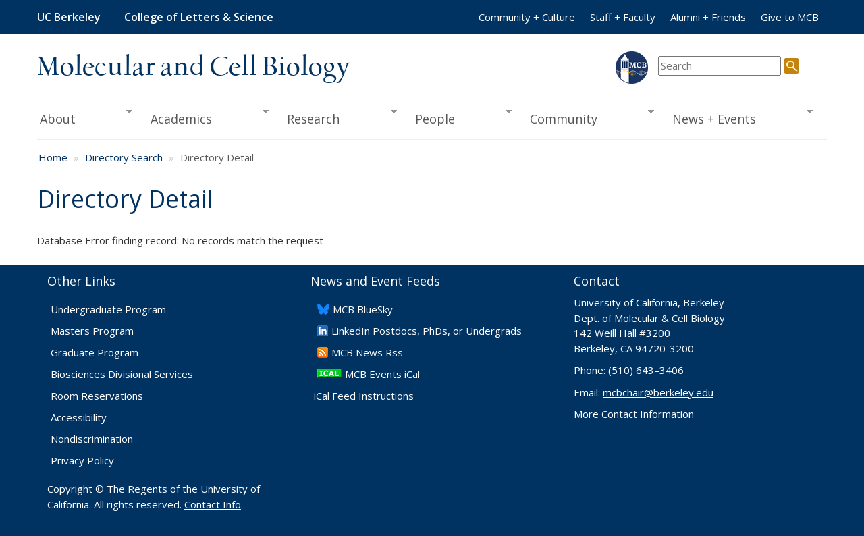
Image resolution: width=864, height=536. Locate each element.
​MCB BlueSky (363, 309)
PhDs (435, 331)
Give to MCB (790, 17)
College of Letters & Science (198, 16)
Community (588, 117)
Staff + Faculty (622, 17)
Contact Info (212, 504)
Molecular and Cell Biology (193, 67)
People (459, 117)
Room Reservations (97, 395)
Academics (205, 117)
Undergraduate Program (108, 309)
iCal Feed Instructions (364, 395)
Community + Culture (527, 17)
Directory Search (124, 157)
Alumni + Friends (708, 17)
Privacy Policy (82, 460)
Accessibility (79, 417)
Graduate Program (94, 352)
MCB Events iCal (382, 374)
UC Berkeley (69, 16)
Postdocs (395, 331)
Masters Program (92, 331)
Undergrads (494, 331)
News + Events (738, 117)
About (84, 117)
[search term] (719, 66)
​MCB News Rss (367, 352)
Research (337, 117)
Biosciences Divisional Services (122, 374)
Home (53, 157)
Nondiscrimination (92, 439)
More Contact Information (634, 414)
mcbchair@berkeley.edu (658, 392)
